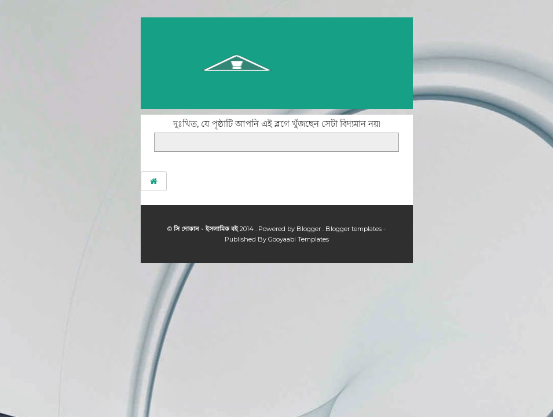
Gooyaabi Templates (298, 239)
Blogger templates (354, 229)
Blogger (309, 229)
